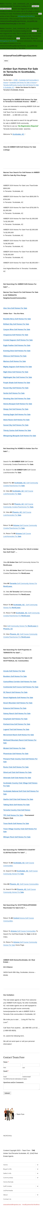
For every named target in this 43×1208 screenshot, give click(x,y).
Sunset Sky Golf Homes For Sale (15, 425)
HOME (15, 80)
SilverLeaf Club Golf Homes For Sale (17, 772)
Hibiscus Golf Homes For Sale (14, 356)
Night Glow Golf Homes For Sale (15, 372)
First (4, 1067)
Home (5, 1165)
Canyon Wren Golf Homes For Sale (16, 329)
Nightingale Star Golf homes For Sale (17, 377)
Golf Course (24, 884)
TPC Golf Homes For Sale (13, 815)
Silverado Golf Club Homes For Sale (17, 778)
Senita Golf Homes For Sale (14, 393)
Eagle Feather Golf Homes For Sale (16, 345)
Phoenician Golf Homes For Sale (15, 754)
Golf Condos (7, 1186)
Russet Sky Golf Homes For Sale (15, 388)
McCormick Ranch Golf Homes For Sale (18, 735)
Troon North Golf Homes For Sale (16, 823)
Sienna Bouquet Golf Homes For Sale (17, 404)
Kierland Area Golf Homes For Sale (16, 724)
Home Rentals (8, 1182)
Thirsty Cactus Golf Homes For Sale (17, 430)
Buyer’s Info (7, 1169)
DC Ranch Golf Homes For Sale (15, 692)
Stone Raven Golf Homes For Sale (16, 420)
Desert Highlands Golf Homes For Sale (18, 697)
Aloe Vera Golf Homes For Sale (15, 308)
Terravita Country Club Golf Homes (16, 810)
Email (6, 1071)
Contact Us (7, 1199)
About (5, 1195)
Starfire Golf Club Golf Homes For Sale (18, 799)
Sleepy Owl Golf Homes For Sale (15, 409)
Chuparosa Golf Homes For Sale (15, 335)
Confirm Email (26, 1077)
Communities (8, 1177)
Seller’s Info (7, 1173)
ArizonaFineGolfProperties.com (19, 55)
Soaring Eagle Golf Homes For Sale (16, 414)
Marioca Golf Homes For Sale (14, 361)
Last (23, 1067)
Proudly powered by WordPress (31, 1204)
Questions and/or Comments (13, 1082)
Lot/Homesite (8, 1190)
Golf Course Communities (23, 931)
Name (6, 1062)
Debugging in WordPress (26, 16)
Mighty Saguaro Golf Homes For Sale (17, 367)
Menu (6, 60)
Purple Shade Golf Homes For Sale (16, 383)
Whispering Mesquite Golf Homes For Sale (19, 436)
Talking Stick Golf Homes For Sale (16, 805)
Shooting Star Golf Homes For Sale (16, 398)
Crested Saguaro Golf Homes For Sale (18, 340)
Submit (7, 1093)
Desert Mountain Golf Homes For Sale (17, 703)
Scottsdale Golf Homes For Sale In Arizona (23, 82)
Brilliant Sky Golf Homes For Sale (16, 324)
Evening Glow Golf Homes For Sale (16, 351)
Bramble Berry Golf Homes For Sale (17, 319)
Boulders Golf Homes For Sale (15, 676)
